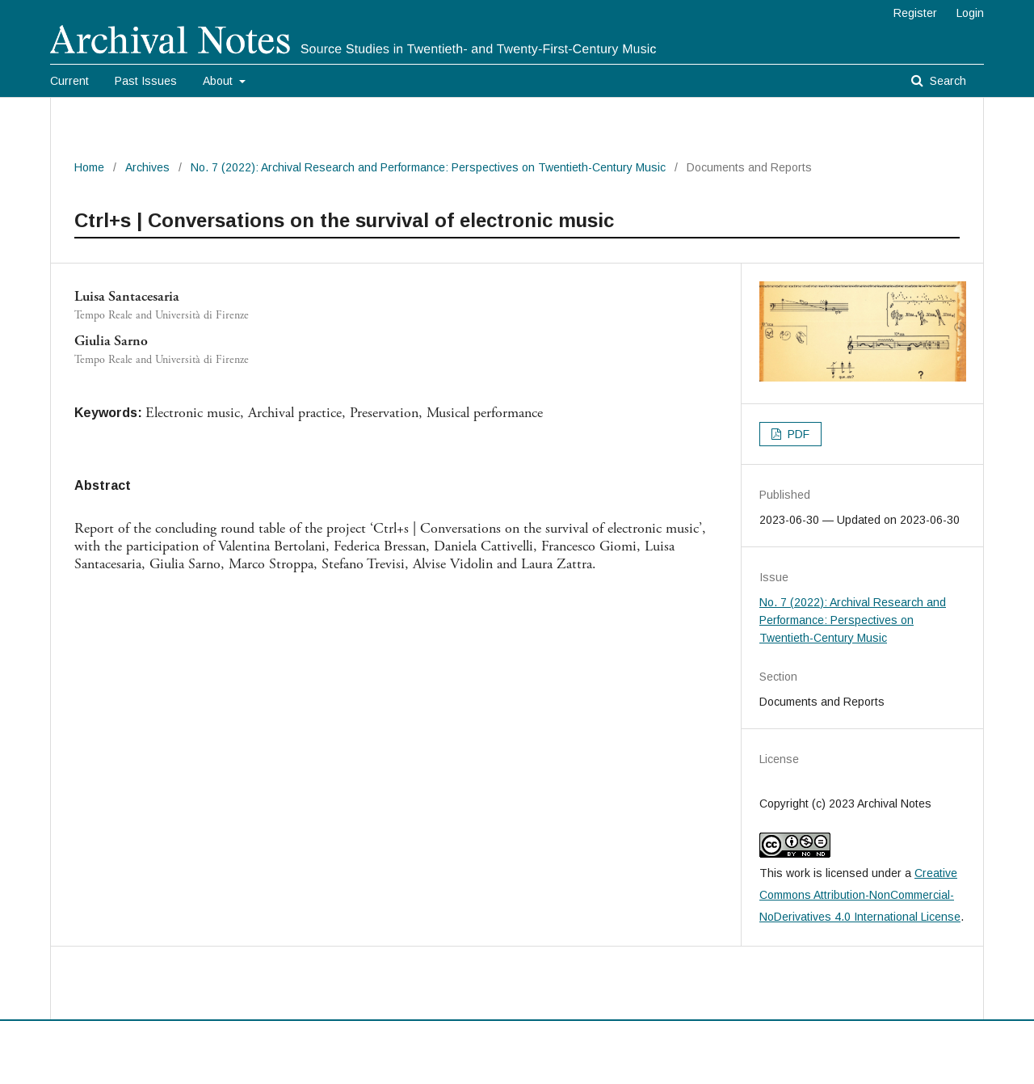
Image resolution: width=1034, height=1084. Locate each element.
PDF (796, 434)
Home (89, 167)
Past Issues (146, 80)
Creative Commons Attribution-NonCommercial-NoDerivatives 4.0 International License (859, 895)
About (219, 80)
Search (946, 80)
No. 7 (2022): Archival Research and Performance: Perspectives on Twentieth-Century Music (428, 167)
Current (69, 80)
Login (970, 12)
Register (915, 12)
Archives (147, 167)
